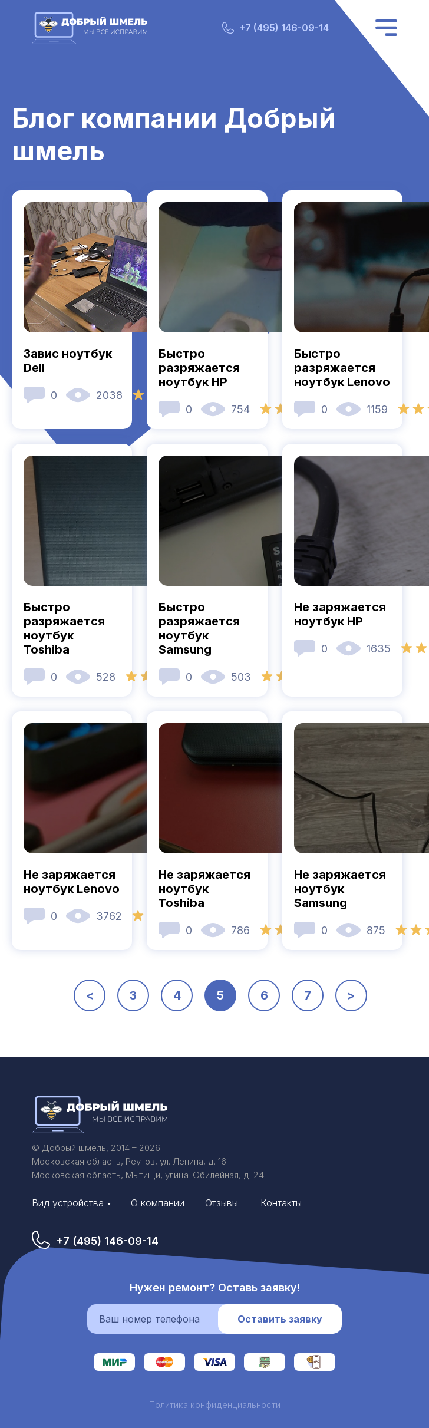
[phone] (165, 1319)
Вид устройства (68, 1203)
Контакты (281, 1203)
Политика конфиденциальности (214, 1404)
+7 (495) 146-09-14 (284, 28)
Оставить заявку (279, 1319)
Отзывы (221, 1203)
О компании (157, 1203)
